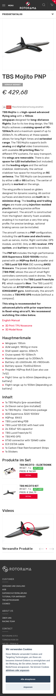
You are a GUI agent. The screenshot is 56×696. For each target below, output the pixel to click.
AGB (4, 589)
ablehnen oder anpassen (17, 670)
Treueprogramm (10, 600)
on (4, 107)
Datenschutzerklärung (14, 593)
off (8, 107)
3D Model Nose (13, 329)
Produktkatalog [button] (28, 14)
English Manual (11, 320)
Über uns (6, 618)
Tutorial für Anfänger (14, 596)
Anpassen (27, 687)
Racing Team (8, 621)
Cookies (6, 603)
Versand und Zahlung (13, 586)
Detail (28, 475)
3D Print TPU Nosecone (18, 325)
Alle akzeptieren (28, 679)
